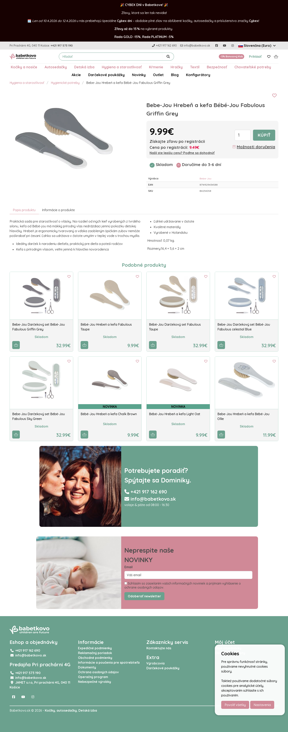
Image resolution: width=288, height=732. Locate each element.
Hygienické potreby (65, 83)
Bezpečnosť (217, 67)
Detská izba (84, 67)
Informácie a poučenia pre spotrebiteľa (109, 662)
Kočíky (50, 710)
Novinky (139, 75)
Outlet (158, 75)
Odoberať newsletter (144, 596)
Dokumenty (87, 667)
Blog (175, 75)
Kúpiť (264, 135)
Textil (194, 67)
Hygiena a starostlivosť (122, 67)
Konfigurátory (198, 75)
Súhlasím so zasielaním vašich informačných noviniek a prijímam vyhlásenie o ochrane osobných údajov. (182, 585)
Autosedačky (56, 67)
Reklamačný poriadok (95, 653)
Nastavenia (262, 705)
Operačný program (93, 677)
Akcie (76, 75)
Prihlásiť (255, 57)
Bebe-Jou (205, 178)
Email (128, 567)
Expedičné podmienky (95, 648)
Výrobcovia (155, 663)
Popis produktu (24, 210)
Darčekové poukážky (106, 75)
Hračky (177, 67)
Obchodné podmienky (95, 658)
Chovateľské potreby (252, 67)
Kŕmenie (156, 67)
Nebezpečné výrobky (94, 682)
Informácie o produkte (58, 210)
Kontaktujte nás (158, 648)
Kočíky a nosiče (24, 67)
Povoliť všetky (235, 705)
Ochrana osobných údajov (98, 672)
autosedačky (67, 710)
